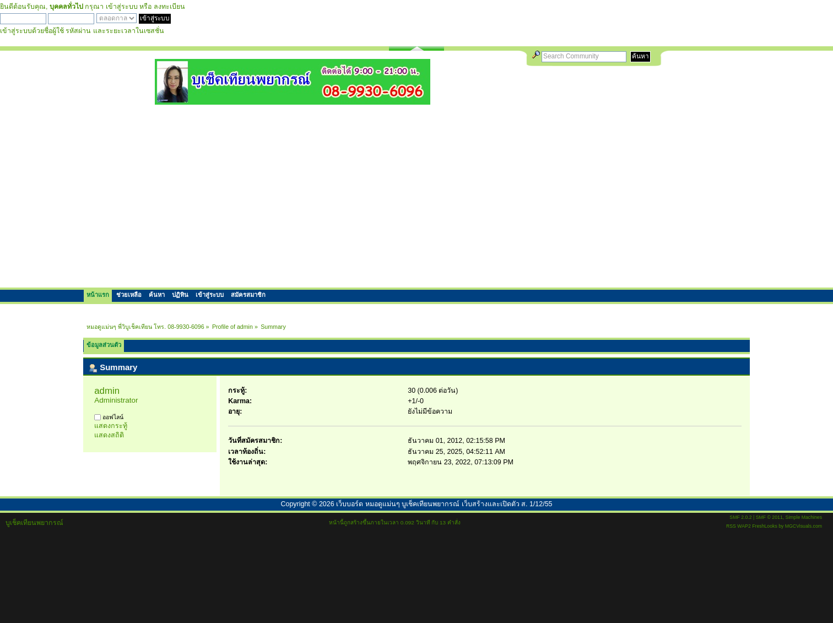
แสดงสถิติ (109, 435)
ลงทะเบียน (169, 6)
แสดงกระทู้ (110, 426)
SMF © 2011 (769, 517)
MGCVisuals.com (803, 526)
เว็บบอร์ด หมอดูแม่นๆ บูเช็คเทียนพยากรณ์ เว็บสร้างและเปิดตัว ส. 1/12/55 (444, 504)
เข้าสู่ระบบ (122, 6)
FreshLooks (764, 526)
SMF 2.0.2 (740, 517)
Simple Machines (804, 517)
